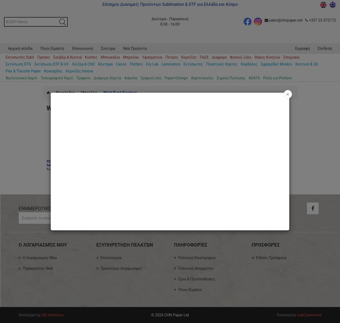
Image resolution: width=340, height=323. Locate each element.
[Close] (288, 94)
